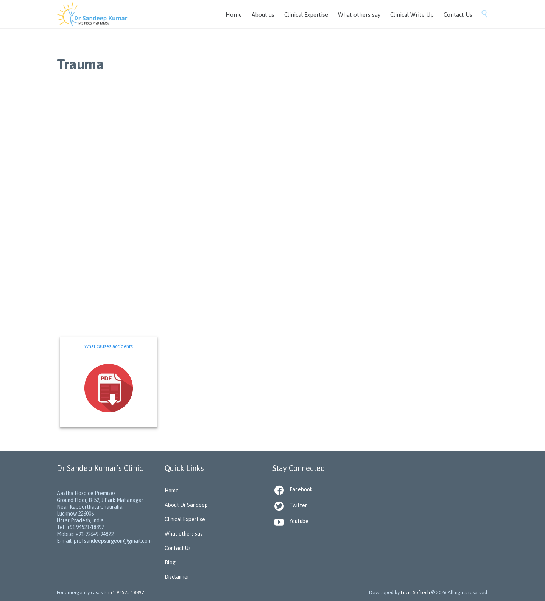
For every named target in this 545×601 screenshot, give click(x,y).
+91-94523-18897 (125, 592)
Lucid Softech (415, 592)
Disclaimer (177, 577)
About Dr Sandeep (186, 505)
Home (172, 491)
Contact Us (178, 548)
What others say (184, 534)
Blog (170, 562)
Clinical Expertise (185, 519)
